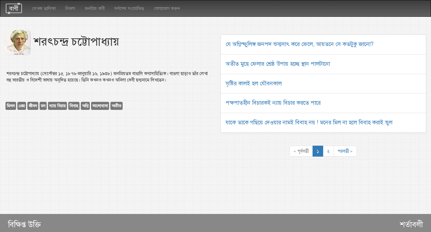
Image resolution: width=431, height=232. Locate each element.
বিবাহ (74, 106)
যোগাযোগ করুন (167, 8)
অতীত (116, 106)
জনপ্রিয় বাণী (95, 8)
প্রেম (22, 106)
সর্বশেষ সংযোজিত (129, 8)
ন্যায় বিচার (57, 106)
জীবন (33, 106)
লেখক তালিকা (44, 8)
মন (43, 106)
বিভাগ (70, 8)
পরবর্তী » (345, 151)
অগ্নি (85, 106)
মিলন (11, 106)
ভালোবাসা (100, 106)
